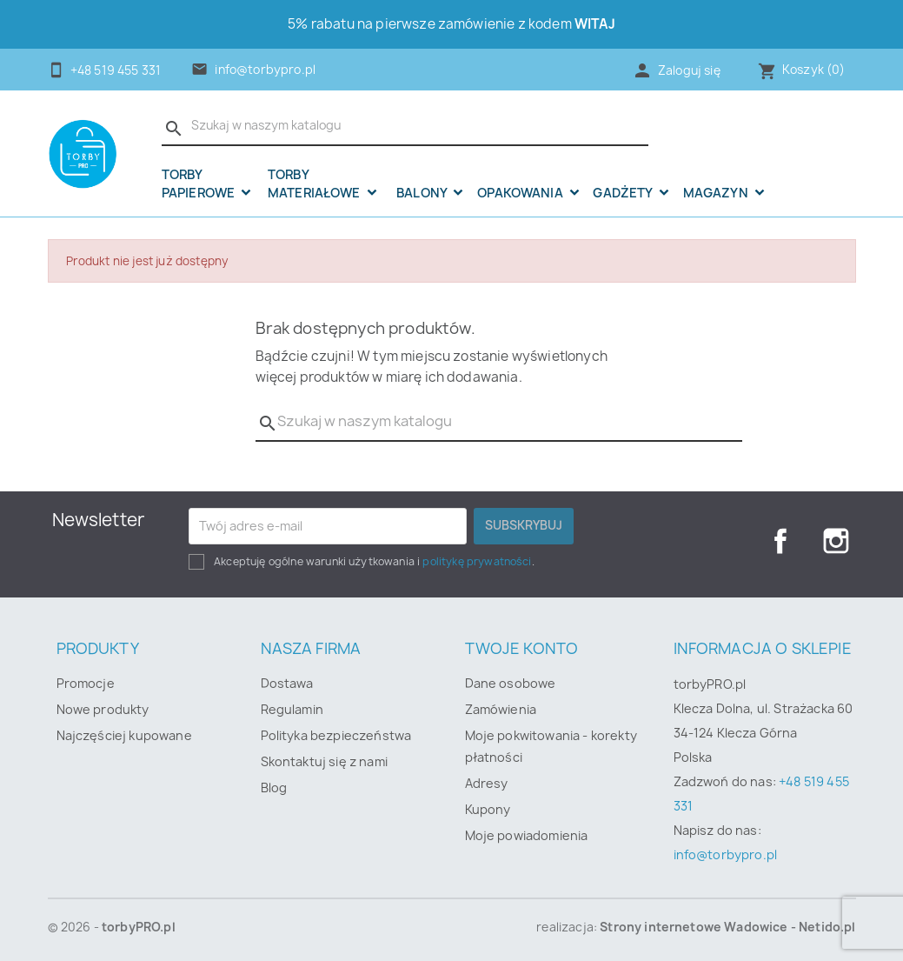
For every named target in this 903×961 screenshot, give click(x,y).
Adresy (486, 783)
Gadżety (623, 193)
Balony (422, 193)
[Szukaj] (405, 126)
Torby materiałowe (315, 184)
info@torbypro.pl (265, 69)
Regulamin (292, 709)
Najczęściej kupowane (124, 735)
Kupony (488, 809)
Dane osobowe (510, 683)
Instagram (836, 541)
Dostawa (287, 683)
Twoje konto (522, 648)
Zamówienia (501, 709)
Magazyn (717, 193)
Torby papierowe (200, 184)
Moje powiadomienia (526, 835)
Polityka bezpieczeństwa (336, 735)
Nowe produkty (102, 709)
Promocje (85, 683)
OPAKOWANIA (521, 193)
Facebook (780, 541)
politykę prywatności (476, 561)
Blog (274, 787)
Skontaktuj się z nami (324, 761)
